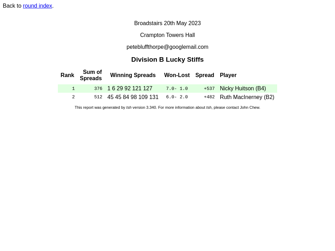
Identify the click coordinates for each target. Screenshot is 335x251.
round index (37, 6)
